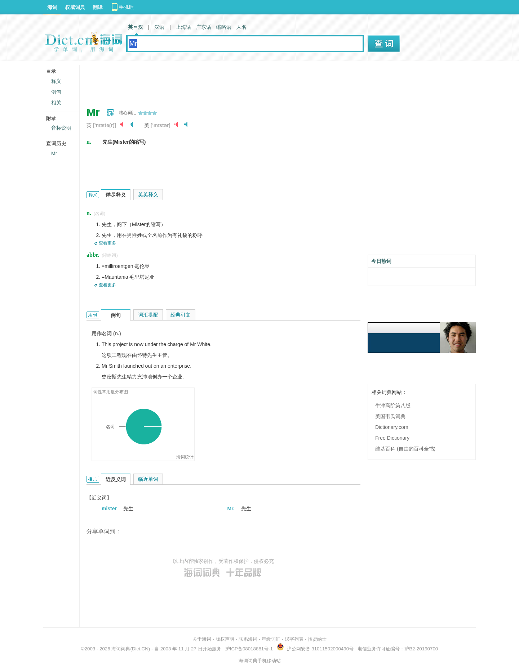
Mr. (231, 508)
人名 (241, 27)
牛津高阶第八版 (393, 405)
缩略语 (223, 27)
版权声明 (225, 639)
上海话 (183, 27)
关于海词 (201, 639)
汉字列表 (294, 639)
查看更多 (107, 243)
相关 (56, 103)
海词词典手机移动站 (260, 660)
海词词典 (120, 648)
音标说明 (61, 128)
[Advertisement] (217, 81)
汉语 (159, 27)
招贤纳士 (317, 639)
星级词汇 (271, 639)
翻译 (98, 7)
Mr (54, 153)
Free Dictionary (392, 438)
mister (110, 508)
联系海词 (248, 639)
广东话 (203, 27)
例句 (56, 92)
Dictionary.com (391, 427)
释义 (56, 81)
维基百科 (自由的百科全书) (405, 449)
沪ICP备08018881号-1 (249, 648)
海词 (52, 7)
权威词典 (75, 7)
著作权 (231, 561)
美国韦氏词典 (390, 416)
